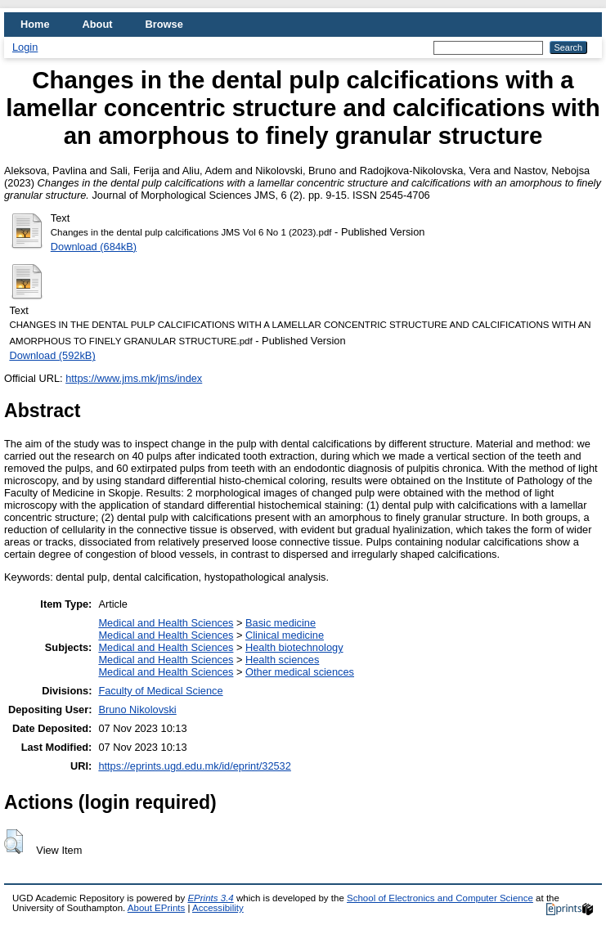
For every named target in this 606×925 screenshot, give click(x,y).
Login (25, 47)
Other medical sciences (299, 672)
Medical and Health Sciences (165, 623)
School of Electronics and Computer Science (440, 898)
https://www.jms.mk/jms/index (133, 378)
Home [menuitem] (35, 24)
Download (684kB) (94, 246)
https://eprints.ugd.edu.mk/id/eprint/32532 (194, 766)
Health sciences (282, 659)
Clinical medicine (284, 635)
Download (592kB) (52, 355)
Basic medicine (280, 623)
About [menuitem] (98, 24)
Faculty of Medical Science (160, 691)
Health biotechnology (294, 647)
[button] (13, 841)
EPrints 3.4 (210, 898)
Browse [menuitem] (164, 24)
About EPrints (156, 908)
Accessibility (218, 908)
